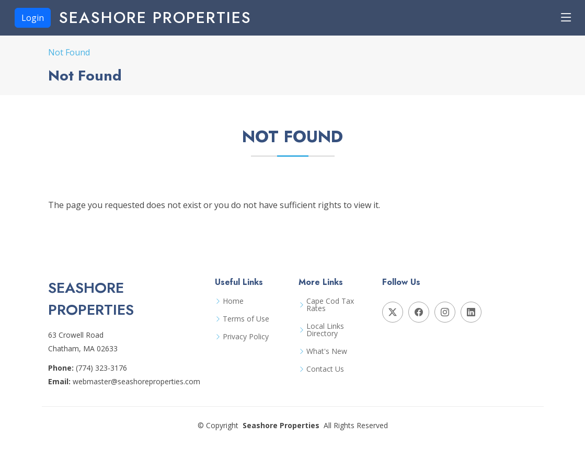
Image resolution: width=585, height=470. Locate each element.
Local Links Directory (325, 330)
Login (32, 18)
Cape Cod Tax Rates (330, 304)
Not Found (69, 52)
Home (233, 301)
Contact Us (325, 369)
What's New (326, 351)
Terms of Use (246, 319)
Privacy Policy (246, 336)
